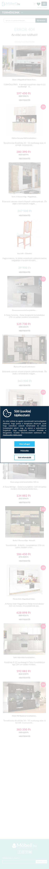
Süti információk (24, 457)
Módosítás (24, 450)
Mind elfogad (24, 444)
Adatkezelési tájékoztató (12, 435)
